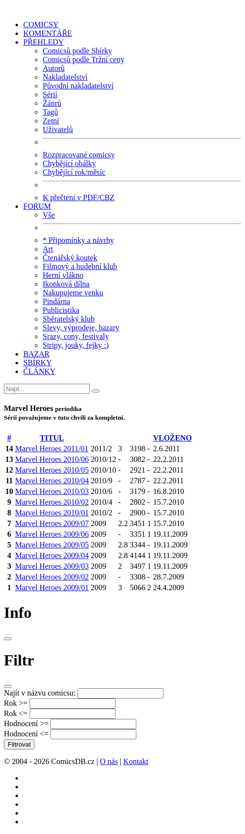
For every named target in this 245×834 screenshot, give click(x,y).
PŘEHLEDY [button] (43, 42)
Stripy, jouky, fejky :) (76, 345)
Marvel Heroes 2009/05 (52, 545)
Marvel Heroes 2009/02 (52, 577)
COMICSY (41, 24)
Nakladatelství (65, 77)
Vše (49, 215)
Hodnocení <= (26, 734)
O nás (109, 761)
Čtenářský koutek (70, 258)
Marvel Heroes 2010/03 (52, 491)
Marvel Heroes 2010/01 (52, 513)
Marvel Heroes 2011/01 (51, 448)
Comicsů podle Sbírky (77, 51)
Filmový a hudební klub (80, 266)
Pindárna (56, 301)
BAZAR (36, 354)
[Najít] (47, 389)
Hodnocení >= (26, 723)
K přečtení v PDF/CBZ (78, 197)
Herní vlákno (63, 275)
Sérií (50, 94)
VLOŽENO (172, 438)
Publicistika (61, 310)
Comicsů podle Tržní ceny (83, 59)
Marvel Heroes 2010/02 (52, 502)
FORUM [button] (37, 206)
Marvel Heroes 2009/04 (52, 555)
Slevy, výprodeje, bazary (81, 327)
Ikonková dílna (66, 284)
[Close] (8, 638)
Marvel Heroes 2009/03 (52, 566)
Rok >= (16, 703)
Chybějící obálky (69, 163)
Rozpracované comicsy (79, 155)
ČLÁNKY (39, 371)
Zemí (51, 121)
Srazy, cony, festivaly (76, 336)
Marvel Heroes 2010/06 (52, 459)
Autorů (54, 68)
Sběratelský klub (69, 319)
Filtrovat (19, 744)
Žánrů (52, 103)
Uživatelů (58, 129)
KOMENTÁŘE (47, 33)
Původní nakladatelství (78, 86)
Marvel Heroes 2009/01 (52, 587)
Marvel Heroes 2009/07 (52, 523)
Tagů (50, 112)
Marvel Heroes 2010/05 (52, 470)
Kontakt (135, 761)
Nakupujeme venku (73, 293)
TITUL (52, 438)
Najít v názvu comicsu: (40, 693)
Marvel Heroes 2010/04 (52, 481)
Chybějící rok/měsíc (74, 172)
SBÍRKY (37, 362)
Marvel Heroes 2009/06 (52, 534)
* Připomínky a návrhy (78, 240)
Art (48, 249)
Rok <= (16, 713)
